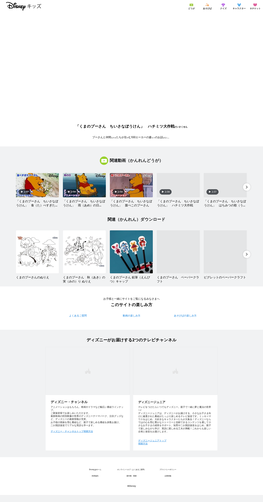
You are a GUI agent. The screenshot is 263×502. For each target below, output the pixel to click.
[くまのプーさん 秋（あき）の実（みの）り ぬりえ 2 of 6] (84, 255)
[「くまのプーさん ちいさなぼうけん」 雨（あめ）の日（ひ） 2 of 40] (84, 185)
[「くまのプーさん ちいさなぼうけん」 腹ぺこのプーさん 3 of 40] (131, 185)
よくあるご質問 (78, 322)
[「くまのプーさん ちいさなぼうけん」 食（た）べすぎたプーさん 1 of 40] (37, 185)
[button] (246, 187)
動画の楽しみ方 (131, 322)
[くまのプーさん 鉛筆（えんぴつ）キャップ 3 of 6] (131, 255)
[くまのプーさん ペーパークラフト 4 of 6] (178, 255)
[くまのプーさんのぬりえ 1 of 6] (37, 255)
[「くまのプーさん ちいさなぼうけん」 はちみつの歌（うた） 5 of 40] (225, 185)
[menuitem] (191, 6)
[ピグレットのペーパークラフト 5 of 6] (225, 255)
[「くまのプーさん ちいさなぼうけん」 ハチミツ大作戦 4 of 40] (178, 185)
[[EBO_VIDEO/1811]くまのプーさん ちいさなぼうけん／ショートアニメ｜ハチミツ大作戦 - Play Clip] (131, 68)
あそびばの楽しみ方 (185, 322)
